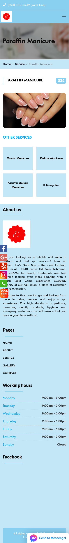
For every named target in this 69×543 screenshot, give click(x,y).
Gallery (9, 365)
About (8, 350)
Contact (9, 373)
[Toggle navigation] (64, 16)
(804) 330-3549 (24, 5)
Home (7, 64)
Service (20, 64)
